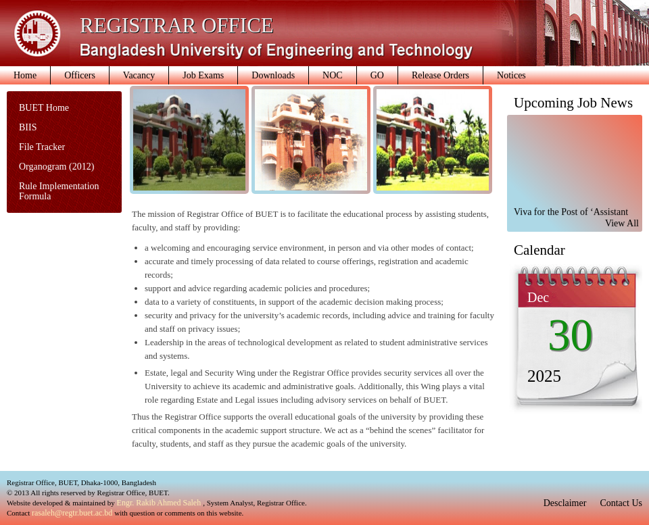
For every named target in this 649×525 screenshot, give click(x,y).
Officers (79, 75)
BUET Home (44, 108)
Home (25, 75)
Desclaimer (565, 503)
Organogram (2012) (56, 166)
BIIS (28, 127)
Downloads (273, 75)
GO (377, 75)
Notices (511, 75)
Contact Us (621, 503)
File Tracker (42, 147)
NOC (332, 75)
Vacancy (139, 75)
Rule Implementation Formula (59, 191)
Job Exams (203, 75)
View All (622, 223)
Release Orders (440, 75)
